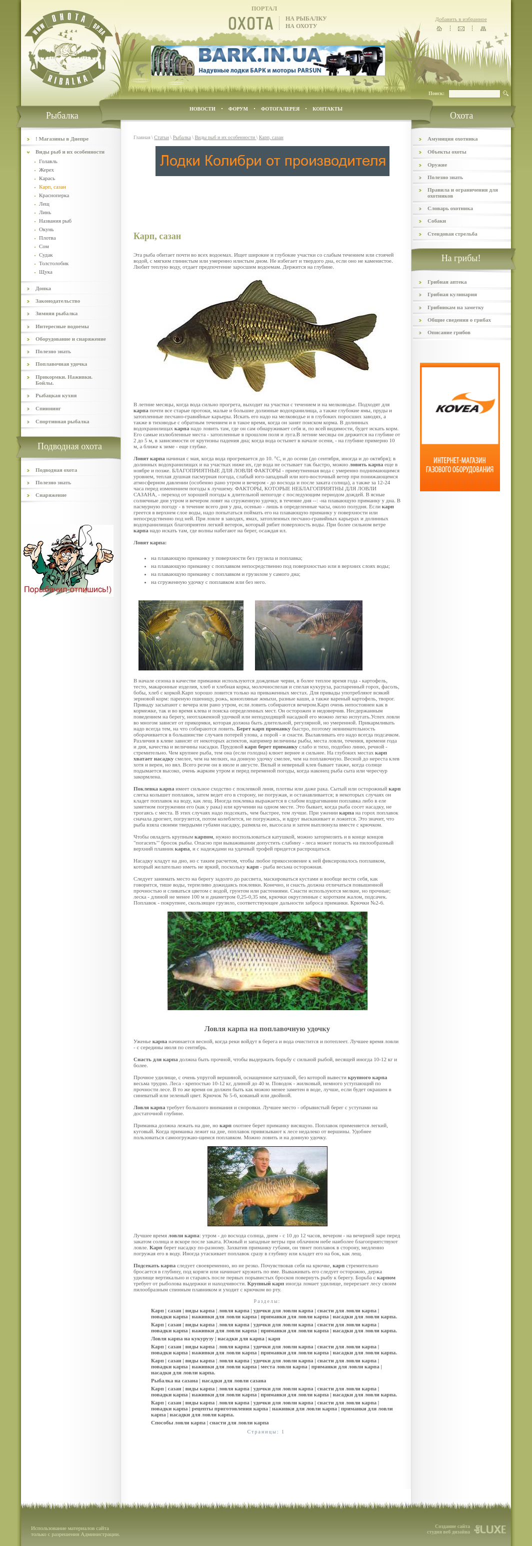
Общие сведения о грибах (459, 320)
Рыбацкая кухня (56, 395)
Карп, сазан (271, 137)
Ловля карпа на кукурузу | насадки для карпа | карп (215, 1338)
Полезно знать (53, 351)
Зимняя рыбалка (57, 313)
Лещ (44, 204)
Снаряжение (51, 495)
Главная (142, 137)
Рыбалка (182, 137)
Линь (45, 212)
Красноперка (54, 195)
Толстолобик (53, 263)
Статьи (161, 137)
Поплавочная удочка (61, 364)
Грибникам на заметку (456, 307)
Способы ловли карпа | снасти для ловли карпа (210, 1422)
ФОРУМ (238, 109)
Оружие (437, 165)
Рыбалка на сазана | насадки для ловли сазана (208, 1380)
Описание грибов (449, 332)
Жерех (46, 170)
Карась (47, 178)
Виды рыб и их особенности (70, 152)
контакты (327, 109)
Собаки (437, 221)
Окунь (46, 229)
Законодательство (58, 301)
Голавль (48, 161)
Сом (44, 246)
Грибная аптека (447, 282)
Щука (45, 272)
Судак (46, 255)
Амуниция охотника (453, 139)
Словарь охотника (450, 208)
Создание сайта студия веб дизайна (448, 1528)
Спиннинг (48, 408)
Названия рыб (55, 221)
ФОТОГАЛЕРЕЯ (280, 109)
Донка (43, 288)
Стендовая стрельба (453, 234)
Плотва (47, 238)
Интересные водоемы (62, 326)
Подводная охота (56, 470)
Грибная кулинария (452, 294)
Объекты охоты (447, 152)
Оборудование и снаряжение (71, 339)
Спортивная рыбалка (63, 421)
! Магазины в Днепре (62, 139)
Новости (203, 109)
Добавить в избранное (461, 19)
